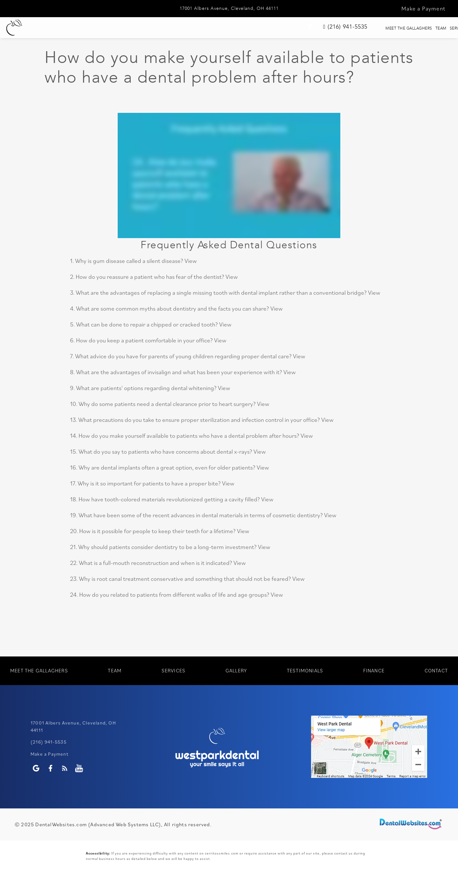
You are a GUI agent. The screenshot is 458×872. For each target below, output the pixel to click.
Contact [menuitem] (348, 28)
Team (114, 670)
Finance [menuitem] (310, 28)
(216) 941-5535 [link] (420, 27)
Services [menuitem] (187, 28)
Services (174, 670)
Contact (436, 670)
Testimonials (305, 670)
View (190, 260)
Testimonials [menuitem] (267, 28)
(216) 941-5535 (48, 742)
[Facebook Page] (50, 768)
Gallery (236, 670)
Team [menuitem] (153, 28)
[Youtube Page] (79, 768)
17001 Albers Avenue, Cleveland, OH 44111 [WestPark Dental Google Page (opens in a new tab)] (229, 8)
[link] (384, 29)
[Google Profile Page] (36, 768)
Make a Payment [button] (423, 8)
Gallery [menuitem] (224, 28)
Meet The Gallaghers (39, 670)
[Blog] (64, 768)
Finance (374, 670)
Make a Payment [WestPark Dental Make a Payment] (49, 754)
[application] (369, 747)
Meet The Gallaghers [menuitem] (104, 28)
